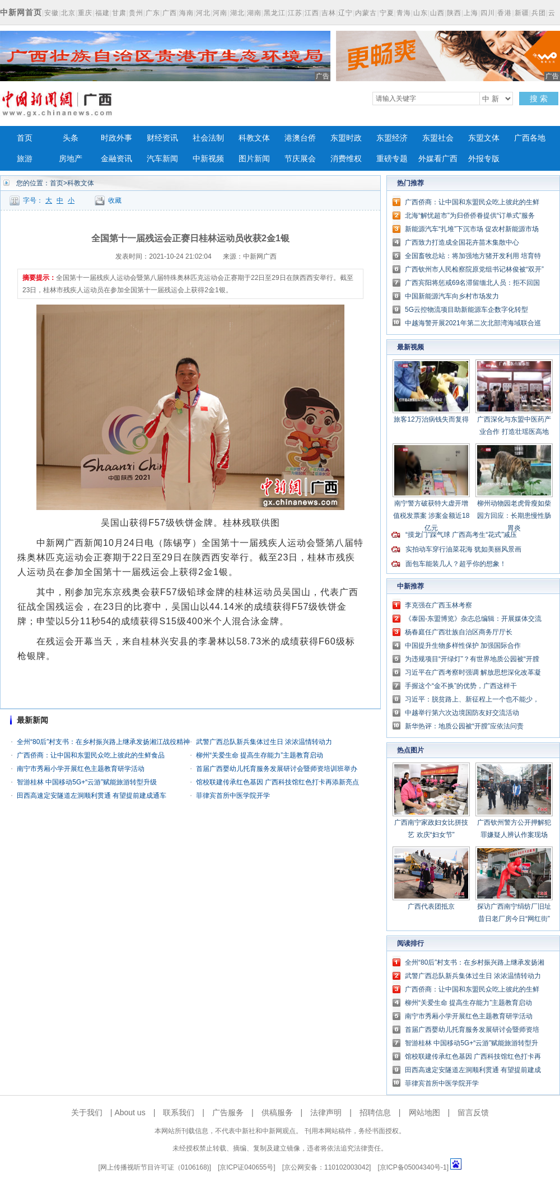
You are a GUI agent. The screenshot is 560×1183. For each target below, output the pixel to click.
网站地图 (424, 1112)
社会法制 (208, 138)
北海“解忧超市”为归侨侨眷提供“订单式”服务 (470, 215)
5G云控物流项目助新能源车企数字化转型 (466, 310)
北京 (68, 13)
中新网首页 (21, 12)
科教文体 (254, 138)
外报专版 (484, 159)
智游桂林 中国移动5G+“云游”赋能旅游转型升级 (87, 782)
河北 (203, 13)
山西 (437, 13)
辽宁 (345, 13)
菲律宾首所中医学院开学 (233, 795)
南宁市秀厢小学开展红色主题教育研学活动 (80, 769)
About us (129, 1112)
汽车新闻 (162, 159)
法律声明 (326, 1112)
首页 (24, 138)
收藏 (115, 200)
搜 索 (539, 98)
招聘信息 (375, 1112)
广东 (153, 13)
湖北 (237, 13)
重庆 (85, 13)
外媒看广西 (438, 159)
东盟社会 (438, 138)
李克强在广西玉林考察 (438, 605)
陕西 (454, 13)
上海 (471, 13)
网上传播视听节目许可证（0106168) (154, 1167)
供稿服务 (277, 1112)
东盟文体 (484, 138)
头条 (70, 138)
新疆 (522, 13)
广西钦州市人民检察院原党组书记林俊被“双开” (474, 269)
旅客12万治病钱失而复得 (431, 419)
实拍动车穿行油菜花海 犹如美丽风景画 (463, 549)
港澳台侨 (300, 138)
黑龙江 (275, 13)
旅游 (24, 159)
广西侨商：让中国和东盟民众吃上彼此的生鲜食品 (91, 755)
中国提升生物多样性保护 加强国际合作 (463, 645)
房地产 (70, 159)
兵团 (538, 13)
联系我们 (178, 1112)
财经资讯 (162, 138)
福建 (102, 13)
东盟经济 (392, 138)
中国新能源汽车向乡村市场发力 (452, 296)
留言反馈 (473, 1112)
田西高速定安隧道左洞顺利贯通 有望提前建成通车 (91, 795)
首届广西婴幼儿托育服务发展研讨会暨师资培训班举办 (276, 769)
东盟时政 (346, 138)
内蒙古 (366, 13)
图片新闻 (254, 159)
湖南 (254, 13)
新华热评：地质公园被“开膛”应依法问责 (464, 726)
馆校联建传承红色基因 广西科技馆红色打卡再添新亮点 (277, 782)
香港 (504, 13)
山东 (420, 13)
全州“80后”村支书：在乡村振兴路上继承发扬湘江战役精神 (103, 742)
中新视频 (208, 159)
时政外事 (116, 138)
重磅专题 (392, 159)
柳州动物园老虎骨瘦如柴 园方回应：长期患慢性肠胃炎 (514, 515)
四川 (487, 13)
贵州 (136, 13)
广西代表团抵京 (431, 906)
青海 (403, 13)
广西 (169, 13)
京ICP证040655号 (246, 1167)
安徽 (51, 13)
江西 (312, 13)
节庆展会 (300, 159)
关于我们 (86, 1112)
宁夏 (387, 13)
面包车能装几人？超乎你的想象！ (455, 564)
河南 (220, 13)
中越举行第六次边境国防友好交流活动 (462, 713)
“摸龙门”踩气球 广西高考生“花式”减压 (461, 535)
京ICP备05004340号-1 (413, 1167)
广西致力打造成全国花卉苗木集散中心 (462, 242)
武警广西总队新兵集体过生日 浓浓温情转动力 (264, 742)
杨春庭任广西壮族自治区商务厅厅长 (458, 632)
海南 (186, 13)
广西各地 (529, 138)
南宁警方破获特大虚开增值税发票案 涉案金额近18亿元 (431, 515)
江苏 (295, 13)
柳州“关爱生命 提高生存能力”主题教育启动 (259, 755)
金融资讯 (116, 159)
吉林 (328, 13)
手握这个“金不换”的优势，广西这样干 (461, 686)
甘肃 (119, 13)
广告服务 (228, 1112)
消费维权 (346, 159)
